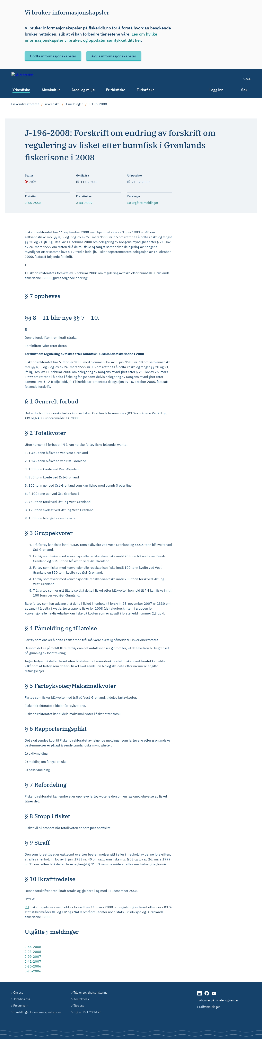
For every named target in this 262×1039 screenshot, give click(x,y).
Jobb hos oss (21, 999)
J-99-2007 (33, 956)
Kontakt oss (81, 999)
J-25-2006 (33, 971)
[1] (27, 907)
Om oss (18, 992)
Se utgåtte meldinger (142, 203)
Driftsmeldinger (209, 1007)
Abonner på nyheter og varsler (218, 1000)
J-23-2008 (33, 952)
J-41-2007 (33, 961)
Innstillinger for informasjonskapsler (37, 1012)
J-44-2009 (84, 203)
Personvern (20, 1005)
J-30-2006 (33, 966)
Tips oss (78, 1005)
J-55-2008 (33, 203)
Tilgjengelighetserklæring (90, 992)
